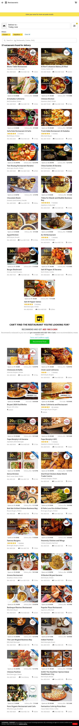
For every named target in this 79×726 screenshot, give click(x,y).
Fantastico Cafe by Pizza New (53, 706)
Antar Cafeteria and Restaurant (54, 404)
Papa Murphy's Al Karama (17, 439)
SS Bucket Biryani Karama (51, 575)
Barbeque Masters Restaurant (19, 607)
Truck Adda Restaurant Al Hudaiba (55, 131)
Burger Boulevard (14, 269)
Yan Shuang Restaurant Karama (20, 166)
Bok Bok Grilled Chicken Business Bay (22, 508)
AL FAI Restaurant (48, 235)
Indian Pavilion (47, 640)
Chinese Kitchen (47, 99)
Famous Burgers (13, 540)
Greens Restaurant (15, 575)
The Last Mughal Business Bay (19, 640)
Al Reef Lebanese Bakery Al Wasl (54, 66)
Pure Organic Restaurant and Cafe (21, 706)
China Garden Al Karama (51, 166)
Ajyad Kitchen (13, 235)
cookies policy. (23, 724)
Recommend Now (39, 341)
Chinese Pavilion (14, 672)
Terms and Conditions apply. (39, 337)
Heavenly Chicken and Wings (53, 540)
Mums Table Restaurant (17, 66)
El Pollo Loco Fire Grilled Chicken (54, 508)
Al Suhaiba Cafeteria (15, 99)
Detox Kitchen (13, 474)
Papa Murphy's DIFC (49, 439)
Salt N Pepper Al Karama (51, 269)
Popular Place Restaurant (51, 607)
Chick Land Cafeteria (50, 370)
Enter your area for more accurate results (39, 14)
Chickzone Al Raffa (14, 370)
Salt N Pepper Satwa (32, 302)
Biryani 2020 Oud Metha (17, 404)
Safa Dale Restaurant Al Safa (19, 131)
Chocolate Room (14, 198)
